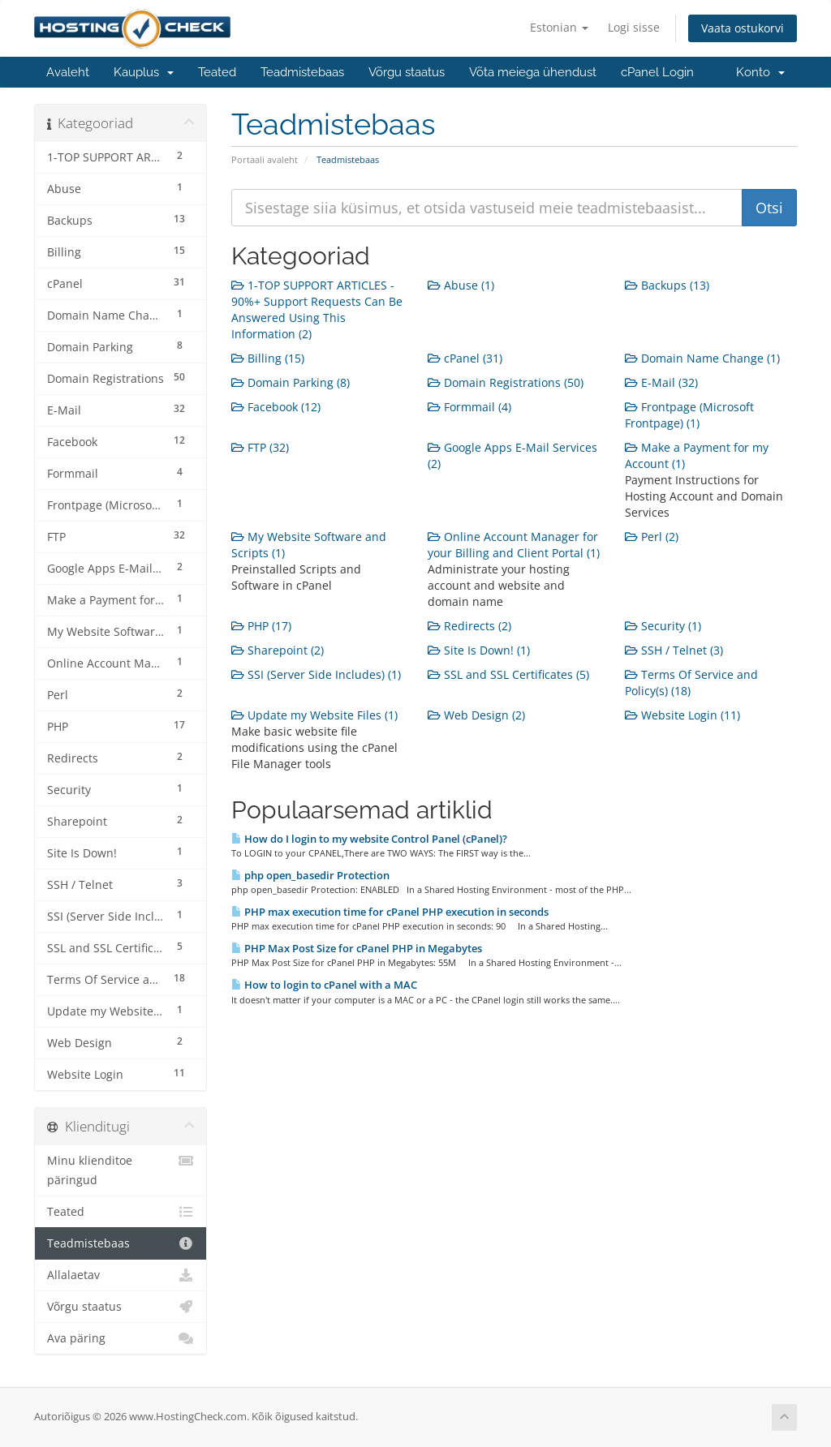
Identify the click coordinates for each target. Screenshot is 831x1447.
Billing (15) (267, 358)
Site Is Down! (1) (479, 650)
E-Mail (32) (661, 382)
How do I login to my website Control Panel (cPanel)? (369, 838)
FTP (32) (260, 447)
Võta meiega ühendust (532, 72)
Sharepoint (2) (277, 650)
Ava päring (120, 1338)
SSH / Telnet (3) (674, 650)
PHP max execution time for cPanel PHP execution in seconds (390, 911)
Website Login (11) (682, 715)
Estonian (559, 27)
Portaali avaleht (264, 159)
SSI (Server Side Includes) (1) (316, 674)
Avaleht (67, 72)
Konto (760, 72)
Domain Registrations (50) (505, 382)
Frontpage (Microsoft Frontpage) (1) (689, 415)
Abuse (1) (461, 285)
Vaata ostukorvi (742, 28)
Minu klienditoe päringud (120, 1169)
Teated (217, 72)
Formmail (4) (469, 406)
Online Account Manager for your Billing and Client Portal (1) (514, 544)
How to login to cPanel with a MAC (324, 984)
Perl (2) (651, 536)
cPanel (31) (465, 358)
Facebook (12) (276, 406)
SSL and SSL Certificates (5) (508, 674)
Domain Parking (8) (290, 382)
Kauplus (144, 72)
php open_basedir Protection (310, 875)
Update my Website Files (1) (314, 715)
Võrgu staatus (406, 72)
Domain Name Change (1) (702, 358)
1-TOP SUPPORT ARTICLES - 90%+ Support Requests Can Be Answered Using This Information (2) (317, 309)
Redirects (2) (469, 625)
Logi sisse (634, 27)
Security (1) (663, 625)
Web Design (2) (476, 715)
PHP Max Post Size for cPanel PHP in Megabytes (356, 948)
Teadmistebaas (302, 72)
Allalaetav (120, 1275)
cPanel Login (657, 72)
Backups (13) (667, 285)
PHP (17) (261, 625)
